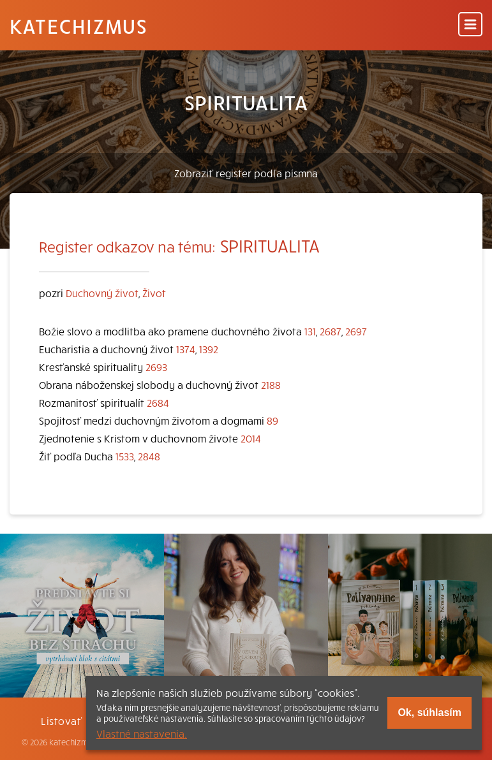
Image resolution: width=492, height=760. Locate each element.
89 (272, 420)
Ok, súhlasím (429, 712)
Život (154, 292)
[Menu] (470, 25)
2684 (158, 402)
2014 (251, 438)
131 (310, 331)
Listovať (61, 720)
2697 (356, 331)
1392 (208, 348)
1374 (185, 348)
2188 (271, 384)
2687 (330, 331)
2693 (156, 366)
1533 (125, 455)
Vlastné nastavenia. (141, 733)
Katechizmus (78, 25)
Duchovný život (102, 292)
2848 (149, 455)
